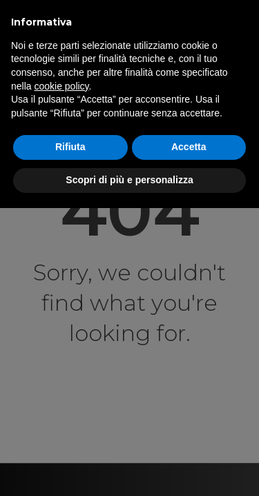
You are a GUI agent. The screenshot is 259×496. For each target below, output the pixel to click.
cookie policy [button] (61, 86)
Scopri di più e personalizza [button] (129, 179)
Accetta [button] (189, 146)
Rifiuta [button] (70, 146)
